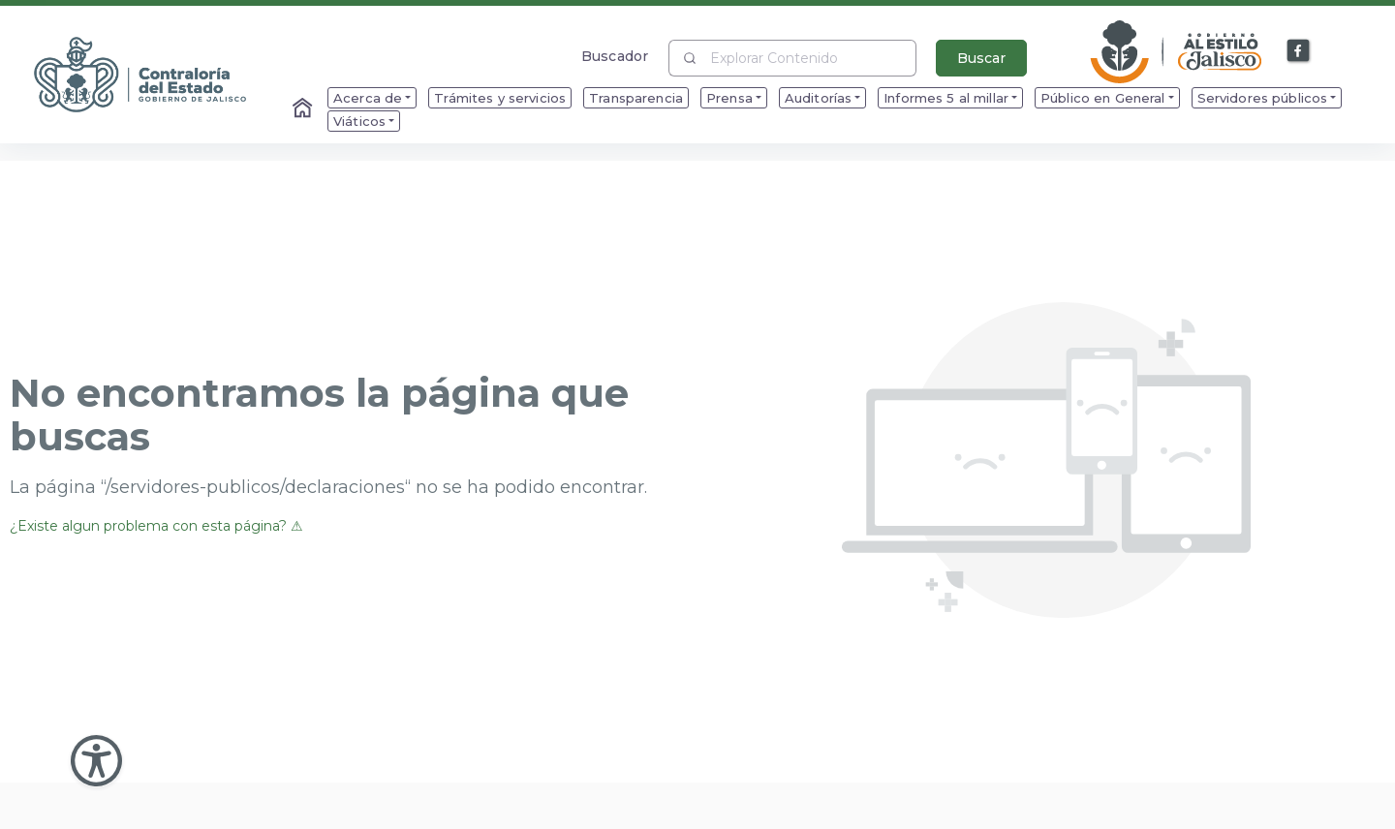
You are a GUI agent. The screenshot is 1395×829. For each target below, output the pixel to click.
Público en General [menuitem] (1102, 98)
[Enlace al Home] (304, 109)
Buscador (614, 55)
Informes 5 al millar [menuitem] (946, 98)
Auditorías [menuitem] (818, 98)
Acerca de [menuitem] (367, 98)
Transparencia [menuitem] (636, 98)
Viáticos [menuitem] (359, 121)
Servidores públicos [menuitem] (1262, 98)
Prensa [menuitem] (729, 98)
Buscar (981, 58)
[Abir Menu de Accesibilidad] (96, 760)
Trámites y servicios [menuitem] (500, 98)
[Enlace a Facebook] (1299, 51)
